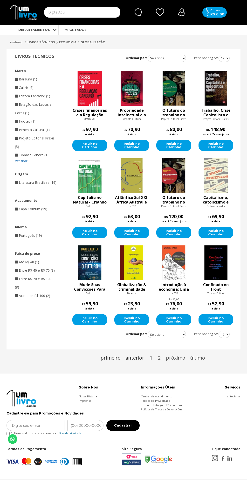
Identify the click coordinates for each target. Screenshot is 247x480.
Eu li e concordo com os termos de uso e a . (44, 433)
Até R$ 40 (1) (27, 262)
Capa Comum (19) (31, 209)
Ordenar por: (136, 58)
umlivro (16, 42)
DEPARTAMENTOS (30, 30)
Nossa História (88, 397)
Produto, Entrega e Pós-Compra (161, 406)
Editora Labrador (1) (32, 96)
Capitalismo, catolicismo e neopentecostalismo (216, 200)
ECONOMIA (67, 42)
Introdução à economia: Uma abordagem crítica (174, 287)
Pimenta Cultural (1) (32, 129)
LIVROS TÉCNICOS (41, 42)
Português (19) (28, 235)
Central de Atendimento (156, 397)
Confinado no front (216, 287)
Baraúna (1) (26, 79)
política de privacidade (69, 434)
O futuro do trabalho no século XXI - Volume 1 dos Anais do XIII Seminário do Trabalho (173, 200)
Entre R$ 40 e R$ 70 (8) (35, 270)
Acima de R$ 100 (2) (32, 295)
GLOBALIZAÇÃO (93, 42)
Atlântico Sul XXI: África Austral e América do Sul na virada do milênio (132, 200)
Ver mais (21, 160)
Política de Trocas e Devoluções (161, 410)
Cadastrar (123, 426)
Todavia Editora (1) (31, 155)
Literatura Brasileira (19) (35, 182)
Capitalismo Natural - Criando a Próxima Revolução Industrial (90, 200)
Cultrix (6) (24, 87)
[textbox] (72, 12)
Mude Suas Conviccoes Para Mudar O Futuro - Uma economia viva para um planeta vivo (89, 287)
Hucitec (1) (25, 121)
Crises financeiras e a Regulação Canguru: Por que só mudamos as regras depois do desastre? (90, 112)
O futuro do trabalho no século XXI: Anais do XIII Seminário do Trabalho (173, 112)
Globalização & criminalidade (131, 287)
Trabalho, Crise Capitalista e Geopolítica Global (216, 112)
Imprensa (85, 401)
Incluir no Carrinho (89, 145)
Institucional (232, 397)
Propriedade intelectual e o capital (132, 112)
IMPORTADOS (75, 30)
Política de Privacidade (155, 401)
